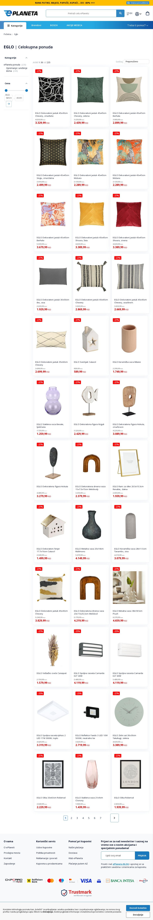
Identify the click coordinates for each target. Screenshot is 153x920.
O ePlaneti (9, 847)
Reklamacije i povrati (46, 858)
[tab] (18, 841)
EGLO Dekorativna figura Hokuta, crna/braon (129, 425)
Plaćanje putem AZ (78, 863)
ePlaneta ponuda (15, 63)
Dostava (73, 852)
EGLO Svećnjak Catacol (85, 362)
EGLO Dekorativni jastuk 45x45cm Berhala (129, 114)
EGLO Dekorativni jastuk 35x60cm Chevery (51, 363)
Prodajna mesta (12, 852)
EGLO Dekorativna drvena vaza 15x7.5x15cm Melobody (90, 488)
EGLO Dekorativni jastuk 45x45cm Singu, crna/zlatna (53, 176)
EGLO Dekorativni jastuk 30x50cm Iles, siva (53, 301)
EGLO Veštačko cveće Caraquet (51, 673)
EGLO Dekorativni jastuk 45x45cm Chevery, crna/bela (51, 114)
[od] (8, 94)
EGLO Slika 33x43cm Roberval (51, 797)
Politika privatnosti (45, 852)
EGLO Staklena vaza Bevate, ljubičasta (50, 425)
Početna (8, 34)
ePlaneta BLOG (121, 864)
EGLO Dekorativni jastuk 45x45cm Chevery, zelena (90, 114)
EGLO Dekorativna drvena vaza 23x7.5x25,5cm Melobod (89, 612)
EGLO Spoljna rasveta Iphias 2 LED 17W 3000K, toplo (51, 737)
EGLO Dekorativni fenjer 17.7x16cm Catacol (48, 550)
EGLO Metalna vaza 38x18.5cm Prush (128, 612)
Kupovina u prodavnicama (49, 863)
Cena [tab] (6, 80)
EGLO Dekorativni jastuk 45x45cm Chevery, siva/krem (130, 301)
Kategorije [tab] (9, 56)
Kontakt (8, 858)
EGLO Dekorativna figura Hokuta (52, 486)
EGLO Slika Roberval (124, 797)
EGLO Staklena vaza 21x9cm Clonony (89, 799)
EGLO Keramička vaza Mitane (127, 362)
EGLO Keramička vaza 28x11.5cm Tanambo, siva (130, 550)
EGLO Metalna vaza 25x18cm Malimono (89, 550)
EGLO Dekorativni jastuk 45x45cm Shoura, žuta (91, 239)
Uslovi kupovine (44, 847)
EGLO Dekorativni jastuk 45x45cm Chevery (91, 301)
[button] (131, 13)
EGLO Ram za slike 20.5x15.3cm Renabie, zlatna (128, 488)
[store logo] (21, 13)
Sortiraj (119, 61)
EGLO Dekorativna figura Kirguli (89, 424)
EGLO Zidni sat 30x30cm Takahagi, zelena (124, 737)
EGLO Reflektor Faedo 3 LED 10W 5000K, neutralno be (91, 737)
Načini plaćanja (76, 847)
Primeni (9, 100)
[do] (19, 94)
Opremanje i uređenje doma (16, 68)
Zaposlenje (9, 863)
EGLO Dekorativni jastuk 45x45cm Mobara (90, 176)
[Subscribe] (142, 855)
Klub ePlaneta (76, 858)
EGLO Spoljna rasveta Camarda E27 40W (89, 674)
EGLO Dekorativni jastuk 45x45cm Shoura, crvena (129, 239)
